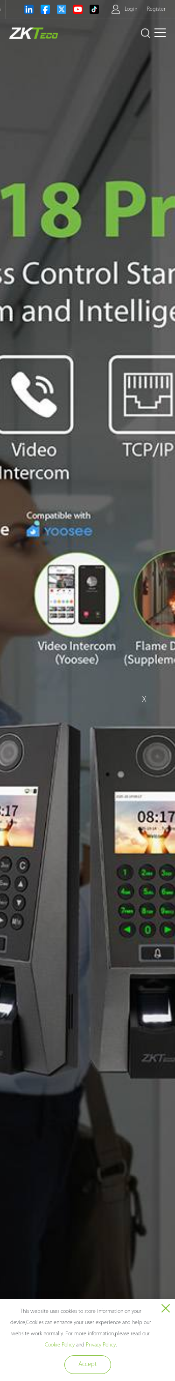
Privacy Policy (101, 1345)
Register (156, 9)
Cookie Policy (60, 1345)
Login (131, 9)
